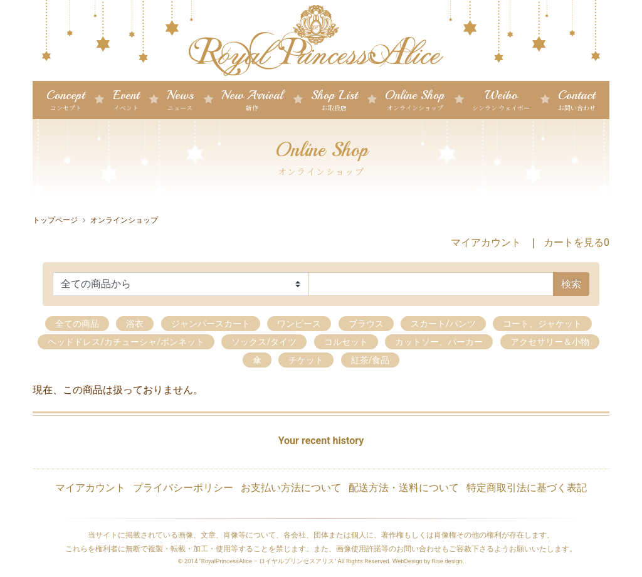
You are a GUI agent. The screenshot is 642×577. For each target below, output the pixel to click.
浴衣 (135, 324)
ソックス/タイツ (264, 342)
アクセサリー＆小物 (549, 342)
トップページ (55, 220)
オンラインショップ (124, 220)
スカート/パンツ (443, 324)
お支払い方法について (291, 488)
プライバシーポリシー (183, 488)
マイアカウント (486, 242)
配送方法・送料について (404, 488)
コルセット (346, 342)
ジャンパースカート (210, 324)
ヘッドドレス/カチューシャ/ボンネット (126, 342)
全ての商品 (77, 324)
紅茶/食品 (370, 360)
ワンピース (299, 324)
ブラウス (366, 324)
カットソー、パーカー (439, 342)
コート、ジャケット (542, 324)
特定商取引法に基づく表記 (526, 488)
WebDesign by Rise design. (428, 561)
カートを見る (576, 242)
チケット (306, 360)
